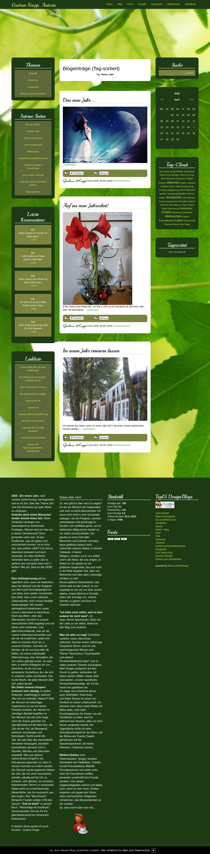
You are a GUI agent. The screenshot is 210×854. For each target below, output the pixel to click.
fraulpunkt (161, 539)
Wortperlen (161, 523)
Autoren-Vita (33, 131)
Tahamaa (160, 542)
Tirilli (158, 536)
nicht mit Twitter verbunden (96, 173)
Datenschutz (173, 4)
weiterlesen (70, 164)
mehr (34, 239)
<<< (162, 99)
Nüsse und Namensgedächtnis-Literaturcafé (33, 447)
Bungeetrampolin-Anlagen (33, 394)
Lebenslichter (162, 513)
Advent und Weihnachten (33, 93)
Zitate (170, 252)
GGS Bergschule (164, 552)
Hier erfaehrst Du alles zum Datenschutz (125, 850)
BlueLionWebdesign (178, 565)
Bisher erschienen (33, 138)
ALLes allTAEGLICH (166, 519)
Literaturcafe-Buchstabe (33, 437)
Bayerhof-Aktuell (164, 556)
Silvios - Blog (162, 529)
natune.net (33, 407)
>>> (192, 99)
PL (129, 180)
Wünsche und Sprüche (33, 421)
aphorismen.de (33, 400)
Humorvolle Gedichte (33, 175)
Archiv (130, 4)
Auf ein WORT (33, 124)
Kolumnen (33, 80)
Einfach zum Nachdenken (169, 559)
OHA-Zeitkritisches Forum (33, 387)
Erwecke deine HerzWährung (33, 414)
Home (109, 4)
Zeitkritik (33, 73)
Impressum (156, 4)
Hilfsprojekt (33, 151)
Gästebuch (190, 4)
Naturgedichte (33, 191)
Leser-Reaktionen (33, 144)
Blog (119, 4)
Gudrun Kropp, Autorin (33, 5)
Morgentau (161, 549)
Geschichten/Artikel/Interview (33, 158)
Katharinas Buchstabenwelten (171, 546)
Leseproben (33, 87)
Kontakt (142, 4)
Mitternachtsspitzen (165, 516)
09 (177, 121)
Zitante (159, 526)
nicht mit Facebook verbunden (66, 173)
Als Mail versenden (128, 173)
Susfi (158, 533)
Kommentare (119, 180)
